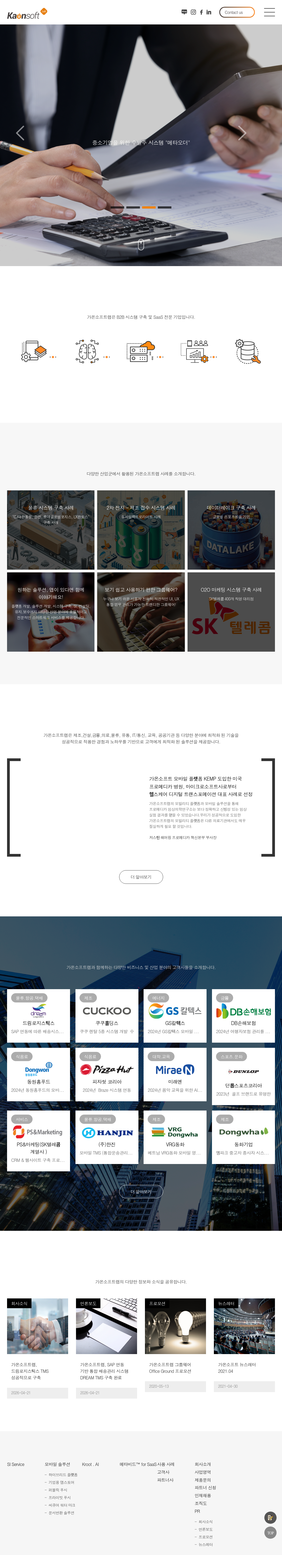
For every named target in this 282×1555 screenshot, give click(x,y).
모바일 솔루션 (57, 1464)
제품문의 (270, 1518)
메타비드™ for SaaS (138, 1464)
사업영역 (203, 1472)
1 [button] (117, 207)
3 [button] (149, 207)
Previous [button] (19, 133)
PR (197, 1511)
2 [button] (133, 207)
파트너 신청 (205, 1488)
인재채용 (203, 1495)
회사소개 (203, 1464)
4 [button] (165, 207)
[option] (141, 133)
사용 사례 (166, 1464)
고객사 (163, 1472)
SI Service (15, 1464)
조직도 (201, 1503)
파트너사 (165, 1480)
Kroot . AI (90, 1464)
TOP (270, 1532)
